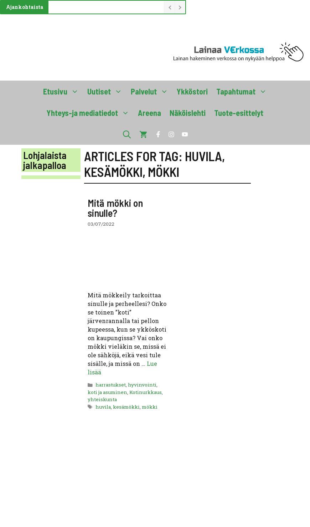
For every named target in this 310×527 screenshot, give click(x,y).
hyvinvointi (142, 385)
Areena (149, 112)
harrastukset (110, 385)
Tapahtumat (243, 91)
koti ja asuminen (107, 392)
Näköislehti (188, 112)
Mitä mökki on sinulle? (115, 208)
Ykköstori (192, 91)
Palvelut (151, 91)
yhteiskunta (102, 399)
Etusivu (63, 91)
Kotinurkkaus (145, 392)
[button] (127, 134)
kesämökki (126, 407)
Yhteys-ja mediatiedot (90, 112)
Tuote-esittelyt (238, 112)
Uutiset (106, 91)
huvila (103, 407)
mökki (149, 407)
